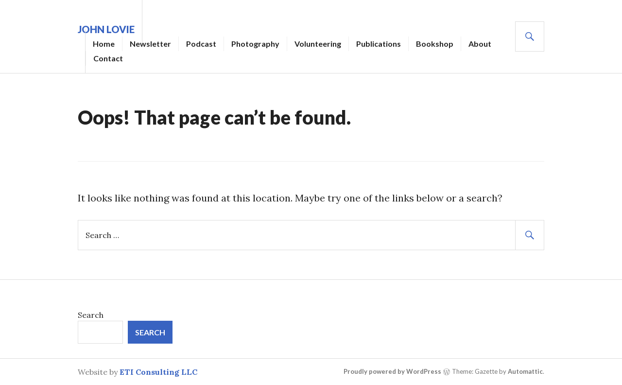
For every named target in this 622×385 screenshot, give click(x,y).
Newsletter (150, 43)
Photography (255, 43)
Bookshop (434, 43)
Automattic (525, 371)
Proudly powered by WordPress (392, 371)
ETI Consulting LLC (158, 372)
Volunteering (317, 43)
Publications (378, 43)
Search (91, 315)
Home (104, 43)
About (479, 43)
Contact (108, 58)
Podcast (201, 43)
